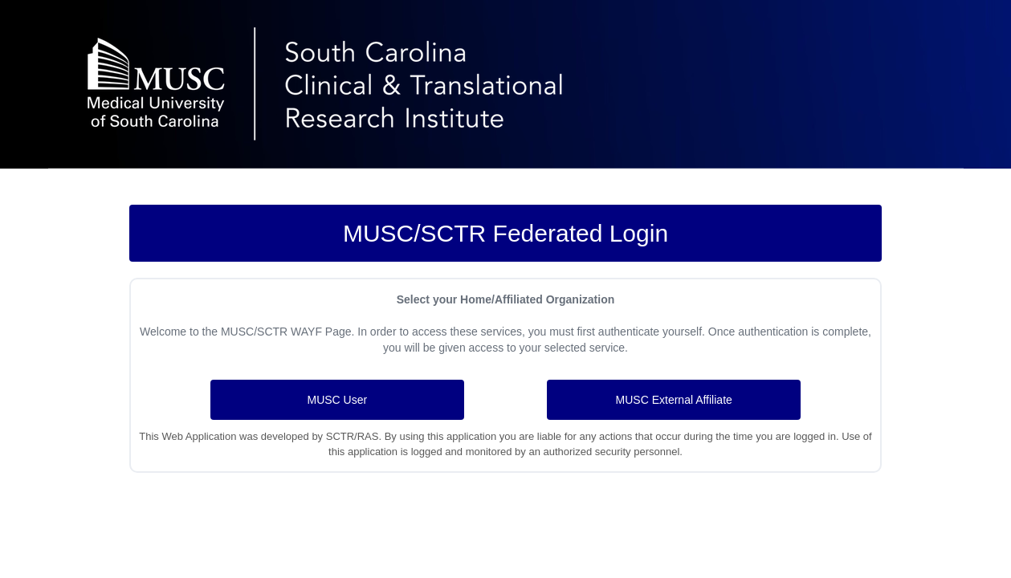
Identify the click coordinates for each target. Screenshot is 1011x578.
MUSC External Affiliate (674, 399)
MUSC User (337, 399)
